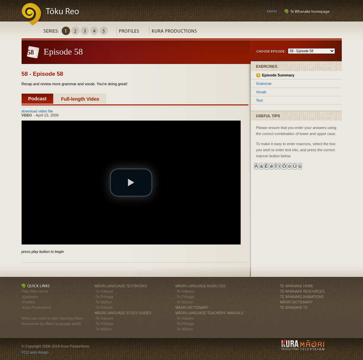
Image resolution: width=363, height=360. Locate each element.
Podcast (37, 98)
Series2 (75, 31)
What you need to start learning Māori (52, 318)
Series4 (94, 31)
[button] (131, 182)
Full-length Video (80, 99)
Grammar (264, 83)
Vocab (261, 92)
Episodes (30, 297)
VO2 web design (35, 352)
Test (259, 100)
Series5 (103, 31)
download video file (37, 111)
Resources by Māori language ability (51, 324)
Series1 (66, 31)
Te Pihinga (104, 297)
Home (272, 11)
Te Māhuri (104, 302)
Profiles (132, 32)
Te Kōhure (104, 307)
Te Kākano (104, 291)
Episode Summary (278, 75)
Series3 (85, 31)
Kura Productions (178, 32)
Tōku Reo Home (35, 291)
